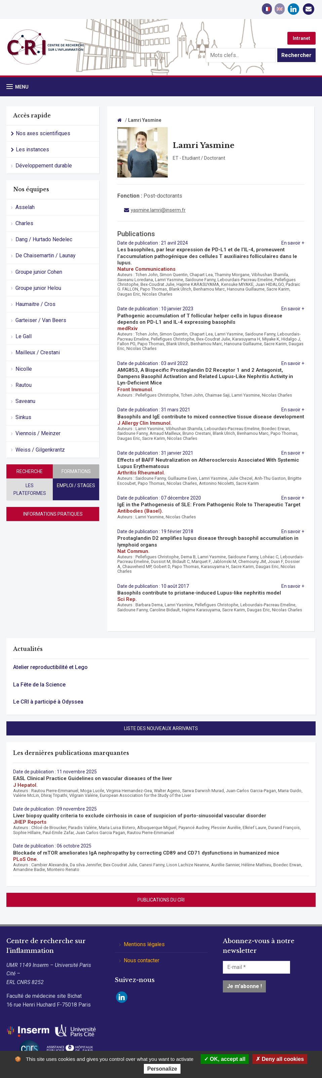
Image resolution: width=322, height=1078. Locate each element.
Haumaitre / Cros (35, 304)
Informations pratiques (53, 514)
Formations (76, 471)
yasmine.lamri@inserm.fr (158, 210)
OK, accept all (224, 1059)
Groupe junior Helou (38, 288)
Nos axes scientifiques (43, 133)
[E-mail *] (256, 967)
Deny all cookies (280, 1059)
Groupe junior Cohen (38, 272)
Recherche (29, 471)
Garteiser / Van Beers (40, 320)
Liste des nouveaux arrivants (161, 728)
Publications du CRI (161, 900)
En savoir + (292, 243)
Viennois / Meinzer (38, 433)
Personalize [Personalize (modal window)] (162, 1069)
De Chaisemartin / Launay (45, 255)
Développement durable (43, 165)
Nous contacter (141, 960)
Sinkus (23, 417)
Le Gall (23, 336)
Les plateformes (29, 489)
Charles (24, 223)
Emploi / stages (76, 485)
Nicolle (23, 369)
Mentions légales (144, 944)
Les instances (32, 149)
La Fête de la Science (39, 684)
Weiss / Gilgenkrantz (40, 450)
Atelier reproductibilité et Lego (50, 667)
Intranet (301, 38)
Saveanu (25, 401)
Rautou (23, 385)
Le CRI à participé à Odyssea (48, 702)
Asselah (25, 207)
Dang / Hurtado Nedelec (43, 239)
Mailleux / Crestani (37, 352)
